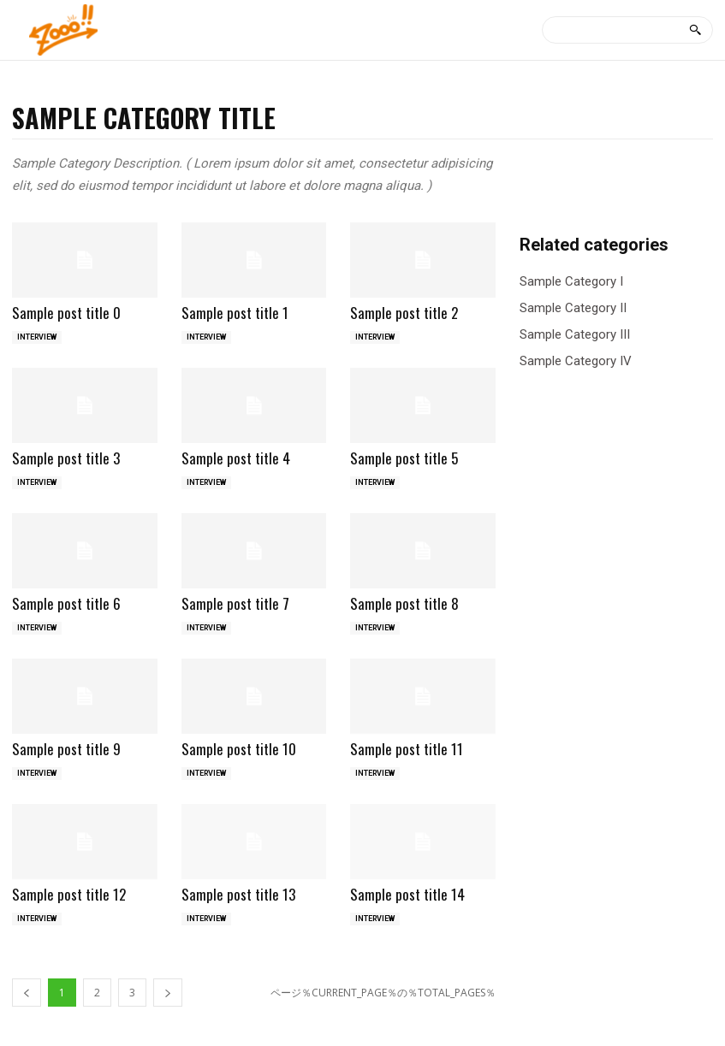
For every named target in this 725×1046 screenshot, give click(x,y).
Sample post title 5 (404, 458)
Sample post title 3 (66, 458)
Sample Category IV (576, 361)
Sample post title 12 (69, 894)
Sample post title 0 (66, 312)
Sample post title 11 (406, 748)
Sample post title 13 (238, 894)
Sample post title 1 (234, 312)
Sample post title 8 (404, 603)
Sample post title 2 (404, 312)
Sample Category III (575, 334)
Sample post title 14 (407, 894)
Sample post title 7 (235, 603)
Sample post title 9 (66, 748)
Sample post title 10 (238, 748)
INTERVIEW (36, 337)
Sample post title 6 (66, 603)
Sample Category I (571, 281)
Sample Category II (573, 308)
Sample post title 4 (235, 458)
